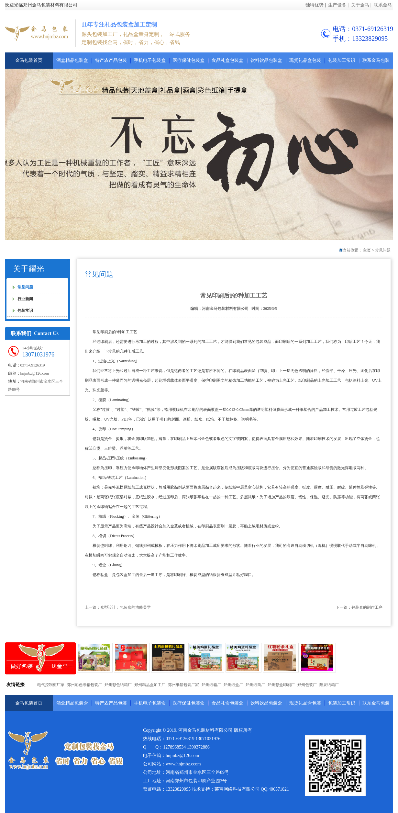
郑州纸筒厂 (255, 685)
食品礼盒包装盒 (227, 60)
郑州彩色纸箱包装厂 (84, 685)
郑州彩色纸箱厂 (118, 685)
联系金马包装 (376, 60)
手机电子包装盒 (150, 60)
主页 (367, 250)
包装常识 (25, 310)
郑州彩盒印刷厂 (281, 685)
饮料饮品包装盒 (266, 60)
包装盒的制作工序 (366, 607)
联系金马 (383, 5)
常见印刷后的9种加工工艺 (233, 295)
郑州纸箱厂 (211, 685)
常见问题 (383, 250)
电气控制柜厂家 (50, 685)
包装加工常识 (341, 60)
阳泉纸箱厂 (329, 685)
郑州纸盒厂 (233, 685)
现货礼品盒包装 (305, 60)
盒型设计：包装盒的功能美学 (125, 607)
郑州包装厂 (307, 685)
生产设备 (337, 5)
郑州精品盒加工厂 (149, 685)
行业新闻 (25, 299)
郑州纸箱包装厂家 (183, 685)
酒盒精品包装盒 (72, 60)
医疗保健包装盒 (189, 60)
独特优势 (314, 5)
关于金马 (360, 5)
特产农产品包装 (111, 60)
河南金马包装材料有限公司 (225, 308)
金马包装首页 (28, 60)
